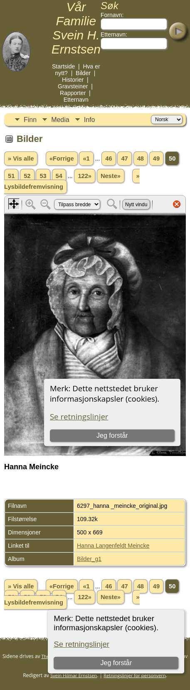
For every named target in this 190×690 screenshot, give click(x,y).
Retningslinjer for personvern (135, 675)
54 (59, 176)
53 (42, 176)
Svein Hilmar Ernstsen (73, 675)
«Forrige (61, 158)
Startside (63, 66)
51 (11, 176)
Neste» (111, 176)
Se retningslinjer (81, 644)
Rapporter (73, 93)
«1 (86, 158)
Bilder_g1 (89, 559)
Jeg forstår (116, 662)
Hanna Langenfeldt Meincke (113, 545)
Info (89, 119)
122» (84, 176)
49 (156, 158)
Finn (30, 119)
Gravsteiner (73, 86)
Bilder (83, 73)
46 (108, 158)
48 (140, 158)
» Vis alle (21, 158)
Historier (73, 79)
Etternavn (76, 99)
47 (124, 158)
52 (27, 176)
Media (60, 119)
